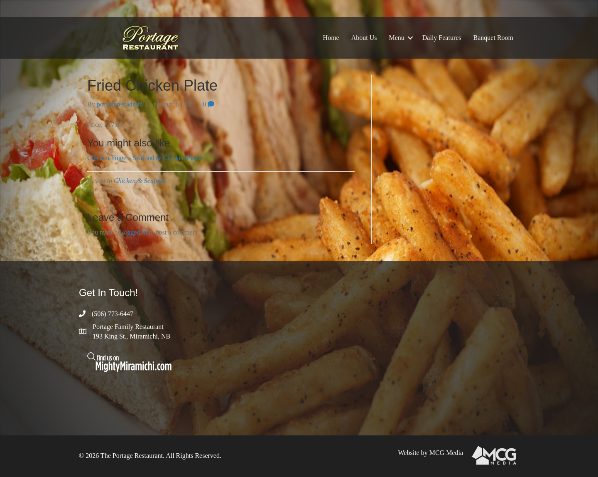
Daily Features (441, 37)
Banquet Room (493, 37)
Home (331, 37)
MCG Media (446, 452)
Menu (396, 37)
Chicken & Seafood (139, 180)
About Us (364, 37)
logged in (134, 232)
